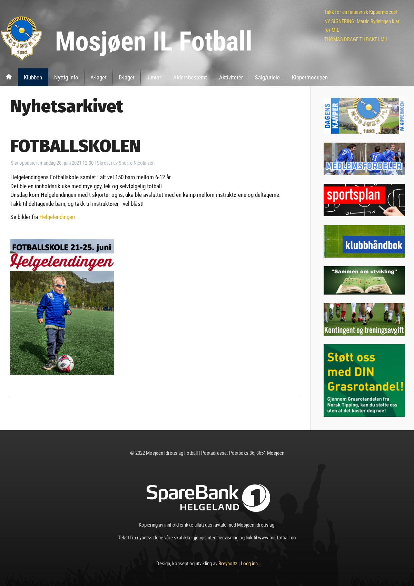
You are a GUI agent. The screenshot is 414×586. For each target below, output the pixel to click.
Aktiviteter (231, 77)
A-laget (98, 77)
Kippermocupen (310, 77)
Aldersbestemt (190, 77)
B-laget (127, 77)
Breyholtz (227, 563)
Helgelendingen (57, 217)
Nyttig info (66, 77)
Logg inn (249, 563)
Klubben (33, 77)
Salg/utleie (267, 77)
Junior (154, 77)
